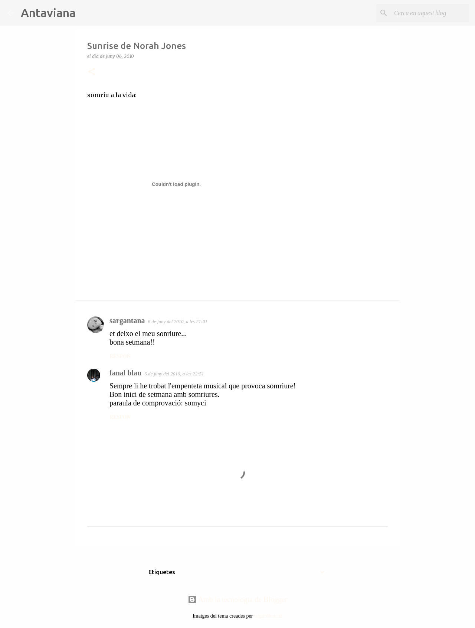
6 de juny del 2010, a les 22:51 (174, 374)
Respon (120, 356)
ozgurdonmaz (268, 616)
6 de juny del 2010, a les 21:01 (177, 321)
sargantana (127, 320)
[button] (91, 72)
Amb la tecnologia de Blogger (238, 599)
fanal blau (125, 373)
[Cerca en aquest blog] (430, 13)
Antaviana (48, 12)
